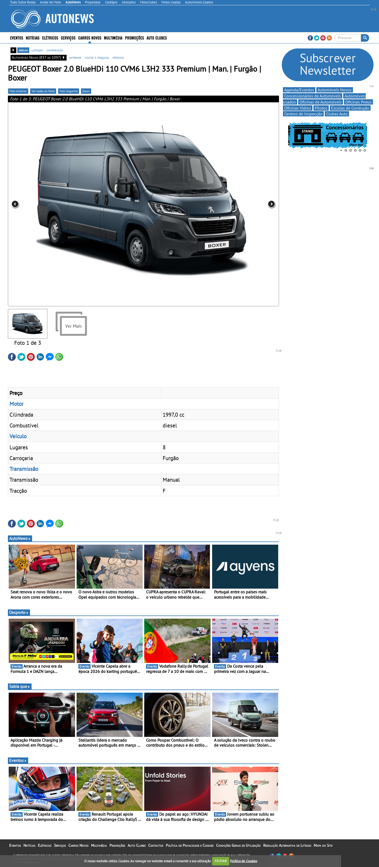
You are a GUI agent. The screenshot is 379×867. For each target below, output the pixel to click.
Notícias (32, 37)
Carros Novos (89, 37)
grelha (23, 50)
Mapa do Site (323, 845)
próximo (118, 57)
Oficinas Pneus (358, 102)
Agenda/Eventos (299, 89)
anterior (75, 57)
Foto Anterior (18, 91)
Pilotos (321, 108)
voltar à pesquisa (97, 57)
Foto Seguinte (68, 91)
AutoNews (20, 538)
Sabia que (19, 686)
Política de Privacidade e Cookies (189, 845)
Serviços (68, 37)
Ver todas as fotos (43, 91)
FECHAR (221, 861)
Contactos (155, 845)
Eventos (16, 37)
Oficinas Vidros (297, 108)
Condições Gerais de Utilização (238, 845)
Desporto (19, 612)
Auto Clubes (157, 37)
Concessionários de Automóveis (312, 95)
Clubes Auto (337, 113)
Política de (243, 861)
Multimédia (113, 37)
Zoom (86, 91)
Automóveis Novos (335, 89)
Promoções (134, 37)
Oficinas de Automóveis (321, 102)
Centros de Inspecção (303, 113)
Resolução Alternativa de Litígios (287, 845)
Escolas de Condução (350, 108)
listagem (37, 50)
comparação (55, 50)
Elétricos (50, 37)
